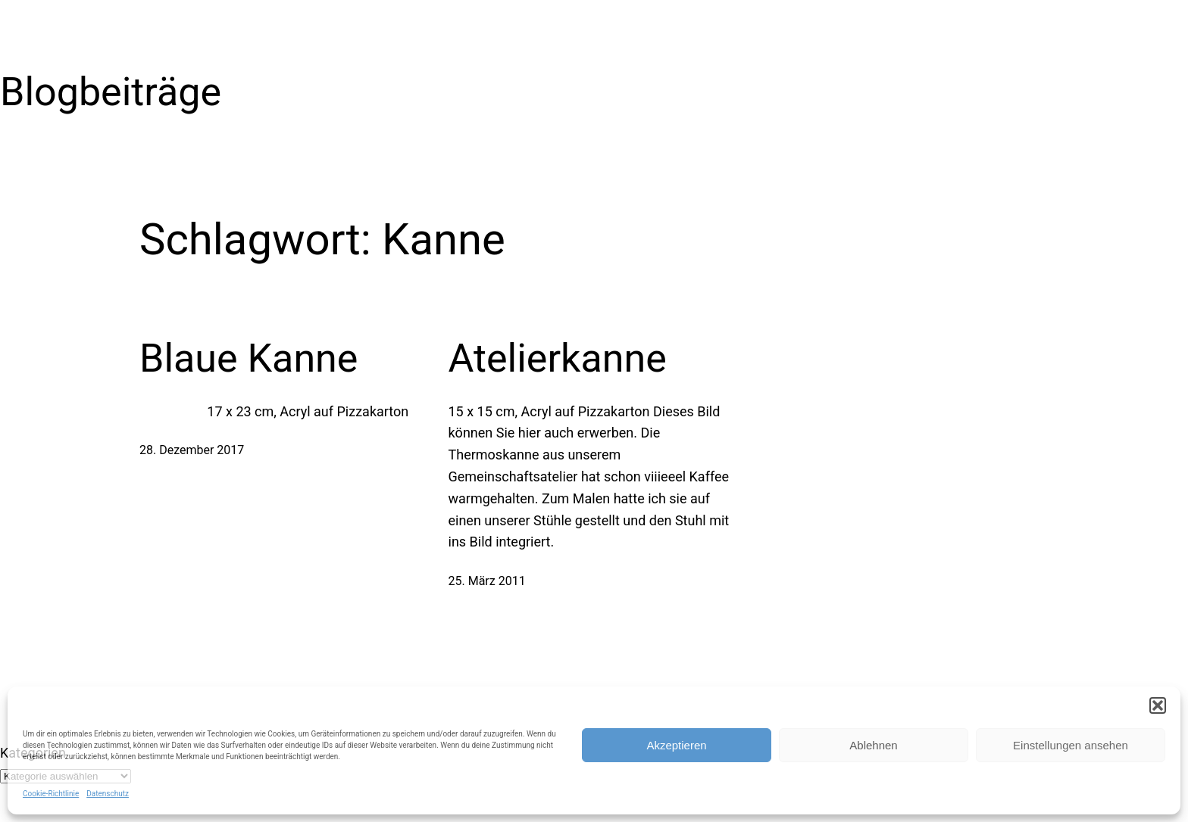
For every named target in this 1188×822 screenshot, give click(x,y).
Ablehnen (873, 745)
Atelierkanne (558, 358)
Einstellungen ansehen (1070, 745)
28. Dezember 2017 (191, 450)
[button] (1157, 705)
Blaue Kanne (248, 358)
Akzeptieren (676, 745)
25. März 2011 (487, 581)
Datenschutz (107, 793)
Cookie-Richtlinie (51, 793)
